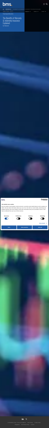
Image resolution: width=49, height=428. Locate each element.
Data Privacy (30, 422)
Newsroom (8, 9)
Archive (44, 11)
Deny (9, 227)
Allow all (40, 227)
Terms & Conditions (21, 422)
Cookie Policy (37, 422)
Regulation (17, 424)
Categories (28, 11)
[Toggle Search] (47, 4)
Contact (32, 424)
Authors (36, 11)
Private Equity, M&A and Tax (8, 14)
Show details (42, 223)
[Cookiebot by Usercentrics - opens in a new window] (42, 200)
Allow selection (24, 227)
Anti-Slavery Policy (25, 424)
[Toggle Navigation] (44, 4)
